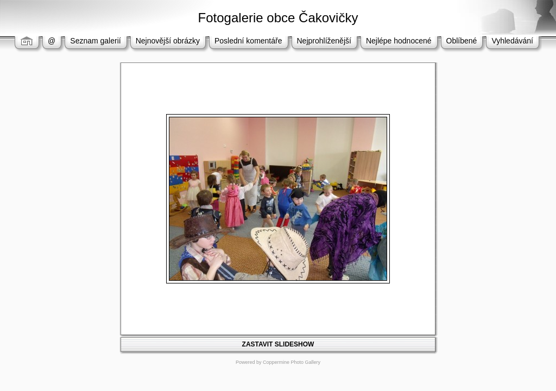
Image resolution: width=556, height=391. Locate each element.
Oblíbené (461, 40)
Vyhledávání (512, 40)
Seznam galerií (95, 40)
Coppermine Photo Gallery (291, 362)
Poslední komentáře (248, 40)
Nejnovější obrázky (168, 40)
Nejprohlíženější (324, 40)
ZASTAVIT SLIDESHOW (278, 344)
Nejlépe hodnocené (399, 40)
